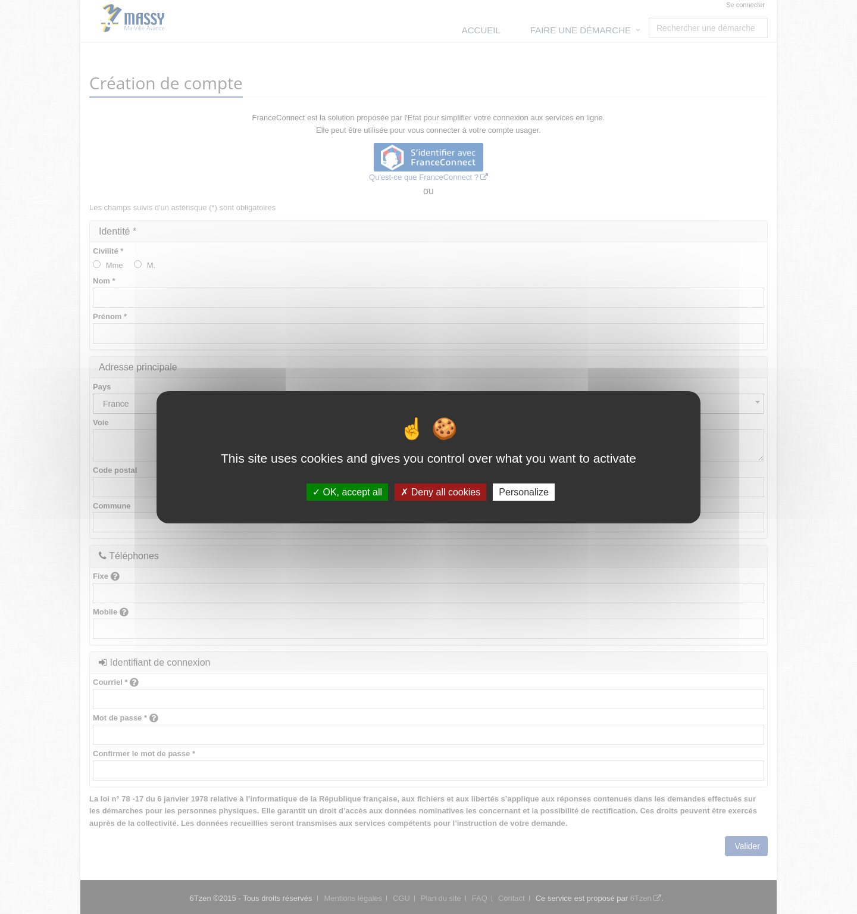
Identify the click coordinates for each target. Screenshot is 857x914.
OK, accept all (347, 491)
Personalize (524, 491)
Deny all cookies (440, 491)
